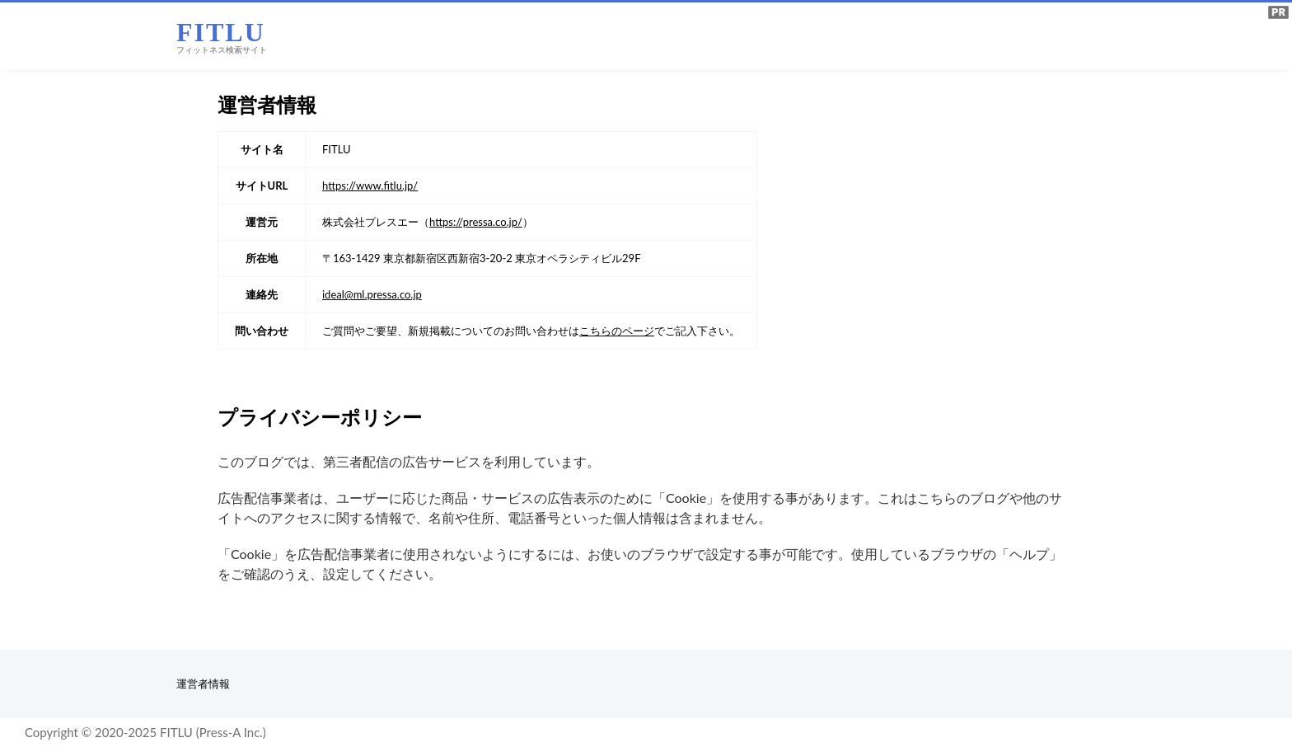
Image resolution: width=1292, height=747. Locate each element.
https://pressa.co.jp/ (475, 221)
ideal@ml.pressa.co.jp (372, 294)
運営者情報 (203, 683)
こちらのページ (616, 330)
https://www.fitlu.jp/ (370, 185)
